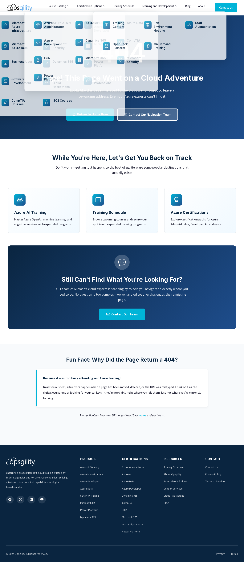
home (142, 415)
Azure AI (126, 474)
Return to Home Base (90, 114)
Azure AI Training (89, 467)
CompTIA (127, 503)
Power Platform (89, 510)
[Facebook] (10, 499)
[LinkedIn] (31, 499)
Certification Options (89, 6)
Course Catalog (57, 6)
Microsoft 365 (88, 503)
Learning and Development (158, 6)
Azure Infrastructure (91, 474)
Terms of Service (215, 481)
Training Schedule (123, 6)
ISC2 (124, 510)
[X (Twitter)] (20, 499)
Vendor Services (173, 488)
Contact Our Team (122, 314)
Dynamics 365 (88, 517)
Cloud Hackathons (174, 495)
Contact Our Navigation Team (147, 115)
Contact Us (226, 7)
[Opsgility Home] (19, 7)
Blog (188, 6)
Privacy (220, 554)
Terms (234, 554)
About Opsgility (172, 474)
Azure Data (86, 488)
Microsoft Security (132, 524)
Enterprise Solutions (175, 481)
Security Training (89, 495)
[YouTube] (42, 499)
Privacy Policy (213, 474)
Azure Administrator (133, 467)
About (201, 6)
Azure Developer (90, 481)
